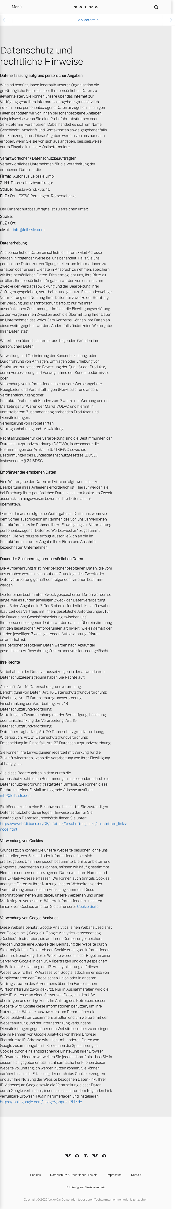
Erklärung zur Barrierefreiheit (86, 1187)
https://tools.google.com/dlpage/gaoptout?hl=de (41, 1101)
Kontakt (136, 1175)
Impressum (114, 1175)
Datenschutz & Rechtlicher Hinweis (73, 1175)
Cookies (35, 1175)
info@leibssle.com (29, 229)
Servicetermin (87, 20)
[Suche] (156, 7)
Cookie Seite (88, 906)
